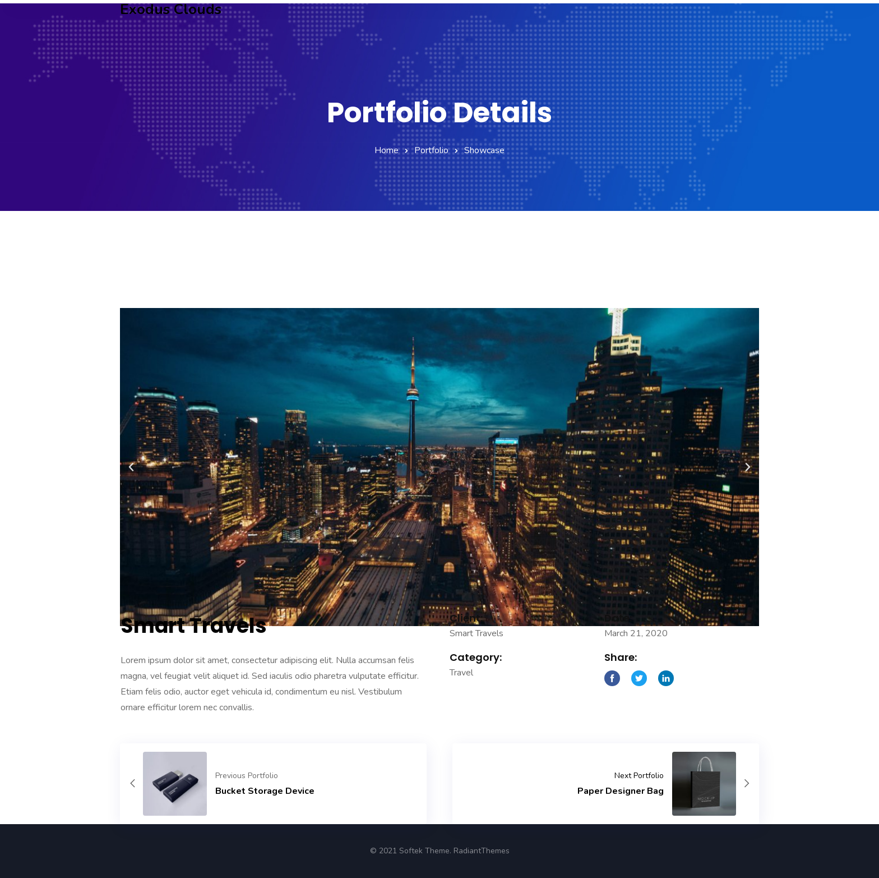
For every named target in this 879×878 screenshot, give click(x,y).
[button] (131, 495)
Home (386, 150)
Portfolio (431, 150)
